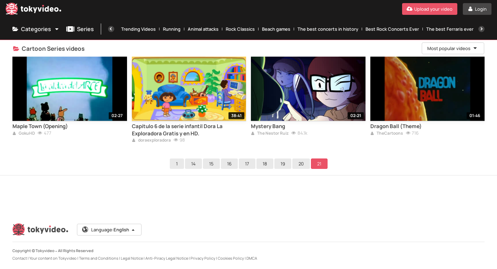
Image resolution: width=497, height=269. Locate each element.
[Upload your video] (429, 9)
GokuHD (23, 133)
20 (301, 164)
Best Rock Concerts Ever (392, 29)
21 (319, 164)
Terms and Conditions (98, 258)
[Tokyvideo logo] (33, 10)
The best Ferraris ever (450, 29)
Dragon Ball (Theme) (396, 126)
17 (247, 164)
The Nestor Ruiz (270, 133)
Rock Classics (240, 29)
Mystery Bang (268, 126)
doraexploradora (151, 140)
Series (80, 29)
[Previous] (111, 29)
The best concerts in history (328, 29)
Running (172, 29)
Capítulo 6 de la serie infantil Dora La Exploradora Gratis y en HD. (177, 130)
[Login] (477, 9)
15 (211, 164)
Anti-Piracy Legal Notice (166, 258)
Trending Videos (138, 29)
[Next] (481, 29)
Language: (108, 230)
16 (229, 164)
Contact (19, 258)
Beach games (276, 29)
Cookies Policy (231, 258)
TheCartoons (386, 133)
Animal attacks (203, 29)
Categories (35, 29)
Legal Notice (132, 258)
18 (265, 164)
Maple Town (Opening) (40, 126)
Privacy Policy (203, 258)
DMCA (251, 258)
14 (193, 164)
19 (283, 164)
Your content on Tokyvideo (53, 258)
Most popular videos (452, 48)
